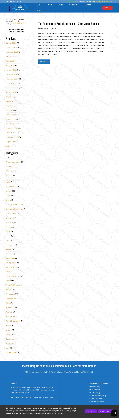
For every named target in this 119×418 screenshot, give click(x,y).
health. (8, 240)
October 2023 (11, 133)
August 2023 (11, 142)
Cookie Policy (95, 393)
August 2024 (11, 92)
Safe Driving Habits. (13, 321)
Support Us (107, 8)
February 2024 (11, 119)
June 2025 (10, 61)
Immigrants (10, 245)
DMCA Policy (95, 390)
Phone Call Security (13, 285)
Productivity (10, 294)
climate (8, 191)
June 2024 (10, 101)
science (8, 330)
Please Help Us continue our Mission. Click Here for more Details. (59, 365)
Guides (8, 236)
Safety (8, 325)
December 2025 (12, 47)
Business (9, 175)
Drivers (8, 195)
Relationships (11, 299)
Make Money (10, 258)
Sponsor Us (71, 2)
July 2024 (10, 97)
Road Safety (10, 307)
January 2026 (11, 43)
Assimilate (9, 166)
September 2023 (12, 137)
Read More (44, 61)
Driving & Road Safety (14, 204)
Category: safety (12, 186)
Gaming (9, 227)
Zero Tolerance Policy (98, 396)
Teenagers (10, 343)
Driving (8, 200)
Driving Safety (11, 213)
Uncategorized (11, 352)
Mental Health (11, 267)
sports (8, 334)
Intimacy (9, 249)
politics (8, 290)
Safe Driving (10, 316)
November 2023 (12, 128)
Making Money (11, 263)
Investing (9, 254)
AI (6, 157)
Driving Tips (10, 218)
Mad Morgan (44, 29)
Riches (8, 303)
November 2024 (12, 79)
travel (8, 348)
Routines (9, 312)
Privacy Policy (105, 411)
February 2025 (11, 70)
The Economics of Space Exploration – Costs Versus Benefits (68, 23)
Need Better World (12, 276)
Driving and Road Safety (14, 209)
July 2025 (9, 56)
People (8, 281)
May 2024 (10, 106)
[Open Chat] (114, 413)
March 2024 (10, 115)
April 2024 (10, 110)
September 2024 (12, 88)
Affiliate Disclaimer (97, 402)
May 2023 (9, 146)
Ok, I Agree (91, 411)
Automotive (10, 171)
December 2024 (12, 74)
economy (9, 222)
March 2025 (10, 65)
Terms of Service (83, 372)
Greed (8, 231)
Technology (10, 339)
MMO (8, 272)
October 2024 (11, 83)
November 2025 (12, 52)
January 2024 (11, 124)
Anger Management (13, 162)
